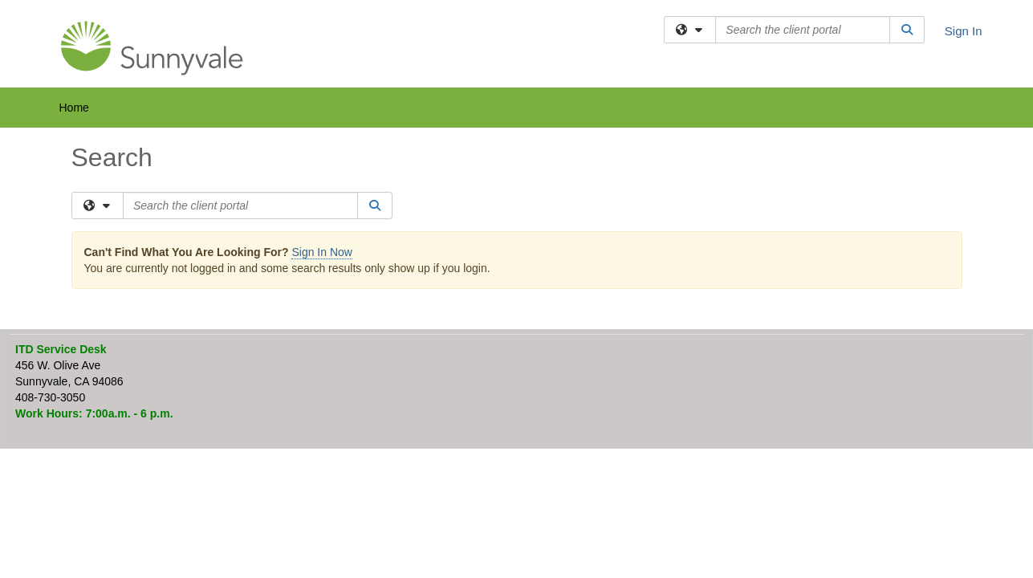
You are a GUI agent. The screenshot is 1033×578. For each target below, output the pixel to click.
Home (74, 107)
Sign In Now (321, 252)
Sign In (963, 31)
